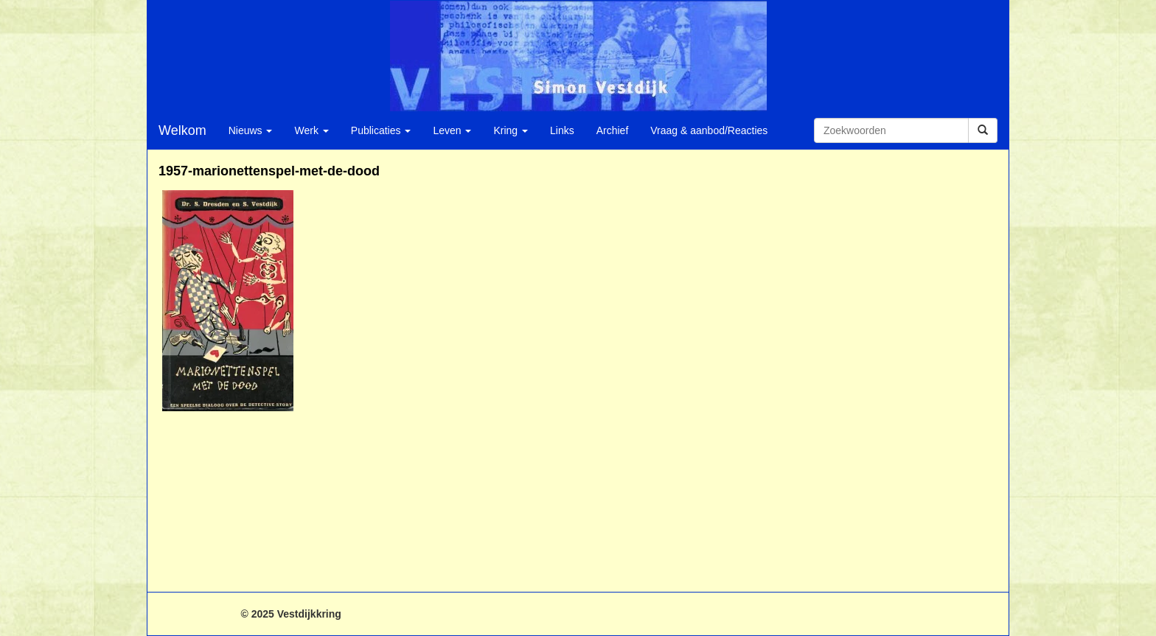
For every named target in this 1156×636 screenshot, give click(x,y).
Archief (612, 130)
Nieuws (251, 130)
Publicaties (381, 130)
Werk (311, 130)
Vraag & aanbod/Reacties (708, 130)
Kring (510, 130)
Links (562, 130)
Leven (452, 130)
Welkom (182, 130)
